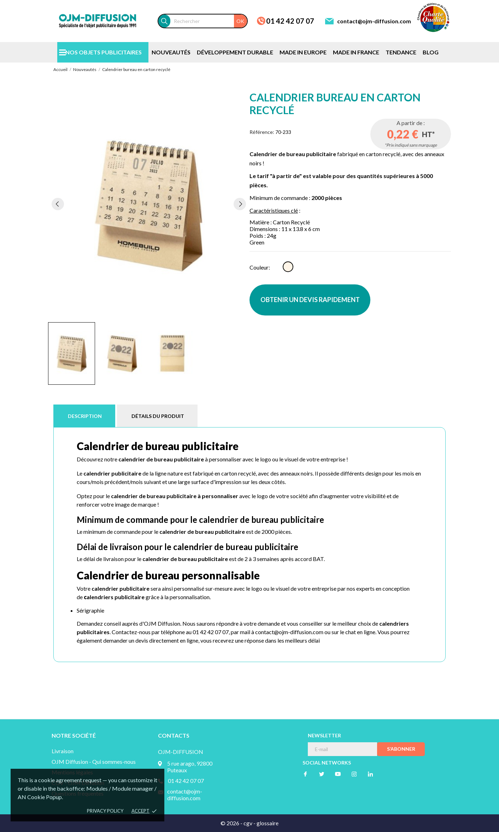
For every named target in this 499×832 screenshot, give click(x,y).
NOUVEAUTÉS (171, 52)
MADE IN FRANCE (356, 52)
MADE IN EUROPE (303, 52)
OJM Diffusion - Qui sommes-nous (94, 761)
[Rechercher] (208, 21)
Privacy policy (105, 811)
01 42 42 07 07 (290, 21)
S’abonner (401, 749)
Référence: (262, 132)
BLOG (431, 52)
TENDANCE (401, 52)
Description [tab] (85, 416)
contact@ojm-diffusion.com (374, 21)
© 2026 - (232, 823)
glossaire (267, 823)
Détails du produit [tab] (157, 416)
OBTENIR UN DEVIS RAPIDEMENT (310, 299)
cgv (247, 823)
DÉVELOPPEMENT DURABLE (235, 52)
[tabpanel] (149, 204)
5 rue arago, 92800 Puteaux (189, 766)
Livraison (63, 751)
